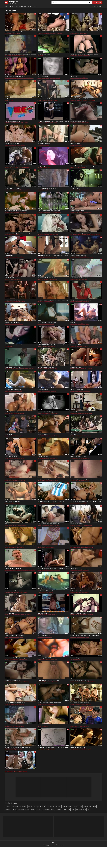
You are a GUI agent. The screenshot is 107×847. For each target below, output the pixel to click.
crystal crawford (23, 368)
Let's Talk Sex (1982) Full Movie (12, 680)
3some (13, 55)
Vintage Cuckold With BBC (44, 54)
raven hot (72, 322)
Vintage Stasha (8, 434)
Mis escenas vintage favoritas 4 (46, 31)
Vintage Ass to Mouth (43, 434)
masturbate (58, 212)
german (22, 458)
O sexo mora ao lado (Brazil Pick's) (79, 277)
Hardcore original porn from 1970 (78, 613)
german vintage (20, 78)
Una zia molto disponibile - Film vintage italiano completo (84, 635)
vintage (39, 78)
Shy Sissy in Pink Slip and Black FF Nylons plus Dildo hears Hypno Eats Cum (53, 121)
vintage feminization (75, 31)
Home (6, 7)
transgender (27, 189)
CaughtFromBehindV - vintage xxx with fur (48, 188)
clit (89, 809)
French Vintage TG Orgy (76, 345)
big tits (86, 78)
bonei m (31, 78)
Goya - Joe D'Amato (9, 613)
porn (87, 458)
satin (80, 145)
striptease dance (48, 809)
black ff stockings (85, 55)
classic (83, 189)
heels (87, 346)
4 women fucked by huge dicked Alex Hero (81, 233)
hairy (6, 681)
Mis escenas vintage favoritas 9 (13, 300)
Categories (19, 7)
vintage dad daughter (54, 806)
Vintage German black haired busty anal (80, 300)
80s (16, 55)
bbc (81, 480)
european (79, 301)
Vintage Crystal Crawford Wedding (13, 367)
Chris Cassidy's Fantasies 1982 (12, 479)
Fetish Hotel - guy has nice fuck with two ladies (82, 99)
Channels (33, 7)
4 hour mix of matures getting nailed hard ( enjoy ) (17, 233)
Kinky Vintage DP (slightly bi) (45, 658)
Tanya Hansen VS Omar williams (13, 389)
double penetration (24, 167)
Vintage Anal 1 (41, 725)
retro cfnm (66, 809)
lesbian (39, 100)
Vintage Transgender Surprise (12, 188)
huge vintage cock (97, 234)
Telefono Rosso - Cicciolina (44, 233)
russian (39, 809)
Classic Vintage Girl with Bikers (12, 166)
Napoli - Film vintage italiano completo (79, 680)
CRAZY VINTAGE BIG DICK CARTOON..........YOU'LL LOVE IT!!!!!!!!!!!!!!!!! (53, 747)
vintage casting (67, 806)
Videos (12, 7)
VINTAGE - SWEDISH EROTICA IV (12, 143)
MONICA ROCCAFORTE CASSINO (78, 456)
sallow (21, 637)
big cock (77, 234)
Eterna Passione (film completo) (78, 121)
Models (26, 7)
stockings (48, 122)
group (80, 78)
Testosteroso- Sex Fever (44, 546)
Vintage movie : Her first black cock (13, 345)
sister (30, 806)
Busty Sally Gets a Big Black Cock (46, 367)
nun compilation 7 (9, 255)
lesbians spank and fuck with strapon (47, 99)
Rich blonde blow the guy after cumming (15, 635)
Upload (97, 2)
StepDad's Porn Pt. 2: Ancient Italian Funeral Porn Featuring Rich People (86, 501)
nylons (79, 55)
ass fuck (7, 33)
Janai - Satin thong (75, 143)
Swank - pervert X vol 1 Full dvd (12, 322)
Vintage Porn (73, 76)
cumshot (19, 257)
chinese (58, 809)
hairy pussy (53, 78)
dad (75, 806)
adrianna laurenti (50, 33)
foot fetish (14, 324)
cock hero (54, 614)
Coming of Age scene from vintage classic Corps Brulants (84, 166)
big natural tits (86, 525)
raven (87, 324)
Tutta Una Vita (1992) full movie (78, 255)
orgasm (87, 189)
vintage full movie (19, 212)
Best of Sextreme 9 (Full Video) (78, 747)
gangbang (54, 279)
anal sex (85, 212)
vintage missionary (90, 806)
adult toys (20, 189)
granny (52, 391)
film (55, 391)
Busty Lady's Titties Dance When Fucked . (15, 702)
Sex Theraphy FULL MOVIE (11, 412)
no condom (19, 681)
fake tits (83, 324)
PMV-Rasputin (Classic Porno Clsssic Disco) (15, 76)
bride (17, 368)
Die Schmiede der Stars (76, 591)
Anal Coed (7, 99)
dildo (52, 122)
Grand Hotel (73, 412)
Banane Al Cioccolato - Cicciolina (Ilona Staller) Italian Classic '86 (20, 54)
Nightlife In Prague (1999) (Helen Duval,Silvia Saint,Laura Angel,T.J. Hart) (53, 300)
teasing (49, 614)
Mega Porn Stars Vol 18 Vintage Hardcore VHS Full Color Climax (53, 568)
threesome (47, 659)
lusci (15, 771)
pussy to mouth (91, 100)
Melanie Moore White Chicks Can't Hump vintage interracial (19, 658)
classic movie (12, 78)
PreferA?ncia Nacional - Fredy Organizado (48, 680)
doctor (50, 547)
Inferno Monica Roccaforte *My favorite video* (49, 702)
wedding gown (30, 368)
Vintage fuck (8, 725)
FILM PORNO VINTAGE (43, 389)
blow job (56, 435)
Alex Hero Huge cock (43, 456)
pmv (47, 413)
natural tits (7, 167)
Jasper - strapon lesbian (76, 523)
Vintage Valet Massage (43, 479)
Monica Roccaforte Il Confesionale (13, 591)
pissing (8, 809)
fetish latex (47, 167)
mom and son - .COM (75, 367)
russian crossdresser (21, 771)
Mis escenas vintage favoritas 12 (78, 546)
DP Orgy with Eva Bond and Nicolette (79, 702)
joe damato (28, 614)
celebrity (86, 726)
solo (49, 637)
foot (18, 324)
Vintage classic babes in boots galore (14, 31)
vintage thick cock (17, 570)
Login (100, 7)
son (73, 809)
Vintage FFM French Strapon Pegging (47, 322)
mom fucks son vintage (19, 806)
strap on (49, 324)
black (18, 391)
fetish (12, 33)
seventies (15, 189)
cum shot (85, 100)
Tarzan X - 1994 (8, 523)
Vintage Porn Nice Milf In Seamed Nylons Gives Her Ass (84, 54)
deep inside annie (75, 188)
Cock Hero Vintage (42, 613)
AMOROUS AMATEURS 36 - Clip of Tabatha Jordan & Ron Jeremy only (53, 345)
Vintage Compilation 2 (43, 76)
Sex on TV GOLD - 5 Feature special (46, 277)
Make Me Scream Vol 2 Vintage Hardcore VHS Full (50, 523)
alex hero (90, 234)
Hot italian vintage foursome (77, 658)
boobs (22, 704)
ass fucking (51, 435)
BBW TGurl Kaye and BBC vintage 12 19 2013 (81, 479)
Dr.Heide (72, 725)
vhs (83, 279)
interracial (24, 659)
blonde (39, 122)
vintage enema (81, 809)
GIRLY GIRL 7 (73, 434)
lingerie (84, 346)
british (17, 301)
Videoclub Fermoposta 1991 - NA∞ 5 (13, 121)
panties (56, 122)
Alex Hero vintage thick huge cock (13, 568)
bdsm (85, 33)
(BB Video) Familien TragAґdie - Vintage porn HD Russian (19, 747)
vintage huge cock (27, 570)
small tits (91, 547)
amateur (48, 391)
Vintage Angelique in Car (44, 635)
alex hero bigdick (83, 234)
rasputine (26, 78)
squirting (54, 257)
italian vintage (20, 55)
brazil (85, 279)
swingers (26, 122)
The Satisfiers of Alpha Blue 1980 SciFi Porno (16, 210)
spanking (56, 100)
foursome (54, 659)
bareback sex (25, 681)
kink (10, 33)
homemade (17, 122)
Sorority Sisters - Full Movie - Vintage (47, 591)
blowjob (75, 33)
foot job (21, 324)
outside (79, 368)
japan (14, 809)
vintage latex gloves (43, 166)
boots (18, 33)
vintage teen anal (39, 806)
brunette (17, 167)
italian (83, 122)
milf (83, 78)
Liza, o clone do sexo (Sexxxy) (12, 501)
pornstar (79, 122)
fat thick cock (35, 570)
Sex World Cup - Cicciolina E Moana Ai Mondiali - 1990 (51, 501)
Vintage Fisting (74, 568)
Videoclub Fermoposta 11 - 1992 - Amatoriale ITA (50, 210)
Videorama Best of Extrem (77, 210)
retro (39, 33)
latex (16, 33)
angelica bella (59, 33)
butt (52, 301)
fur (48, 189)
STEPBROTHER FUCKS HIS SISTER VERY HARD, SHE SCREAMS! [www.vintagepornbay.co (53, 255)
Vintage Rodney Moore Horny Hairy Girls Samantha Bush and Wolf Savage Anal (20, 546)
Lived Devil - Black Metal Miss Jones (46, 412)
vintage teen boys (23, 809)
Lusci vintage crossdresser (11, 769)
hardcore (52, 368)
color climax (57, 570)
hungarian (55, 234)
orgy (10, 55)
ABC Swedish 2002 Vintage (44, 143)
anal (84, 301)
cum (23, 257)
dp (45, 33)
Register (95, 7)
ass (19, 458)
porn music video (53, 413)
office (14, 435)
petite (21, 122)
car (51, 637)
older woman (82, 167)
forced (8, 806)
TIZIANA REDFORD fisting (11, 456)
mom (32, 809)
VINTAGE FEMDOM (9, 277)
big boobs (46, 78)
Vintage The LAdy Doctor (76, 389)
